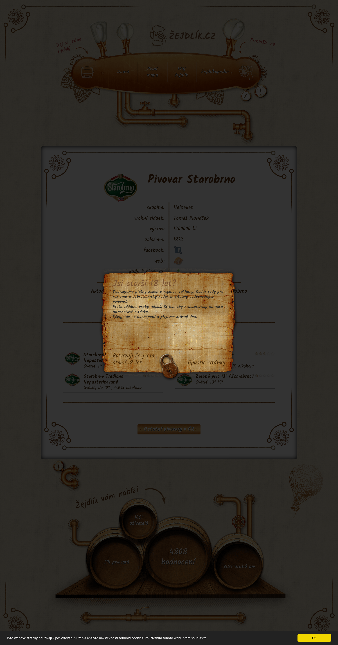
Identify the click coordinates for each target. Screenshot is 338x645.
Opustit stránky (206, 363)
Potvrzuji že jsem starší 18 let (133, 359)
